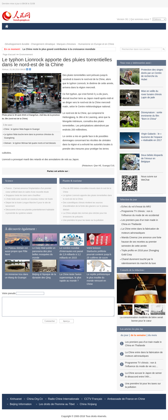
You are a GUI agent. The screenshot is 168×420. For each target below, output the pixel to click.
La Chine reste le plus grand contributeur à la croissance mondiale (58, 49)
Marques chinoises (66, 44)
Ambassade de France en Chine (126, 398)
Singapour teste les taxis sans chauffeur (23, 195)
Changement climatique (43, 44)
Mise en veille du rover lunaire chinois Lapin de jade (151, 94)
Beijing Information (21, 404)
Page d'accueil (9, 54)
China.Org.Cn (35, 398)
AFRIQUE (54, 31)
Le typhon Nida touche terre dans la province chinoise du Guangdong (29, 136)
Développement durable (17, 44)
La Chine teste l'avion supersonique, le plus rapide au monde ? (70, 277)
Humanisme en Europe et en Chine (96, 44)
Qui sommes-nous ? (140, 19)
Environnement (26, 54)
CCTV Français (93, 398)
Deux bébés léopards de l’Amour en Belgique (152, 158)
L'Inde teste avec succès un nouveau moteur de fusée (29, 199)
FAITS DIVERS (100, 31)
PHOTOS (12, 37)
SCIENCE (68, 31)
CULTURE (83, 31)
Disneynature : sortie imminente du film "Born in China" (151, 115)
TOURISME (145, 31)
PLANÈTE (118, 31)
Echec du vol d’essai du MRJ (136, 206)
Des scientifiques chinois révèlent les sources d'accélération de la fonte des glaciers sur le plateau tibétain (85, 206)
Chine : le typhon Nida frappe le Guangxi (22, 129)
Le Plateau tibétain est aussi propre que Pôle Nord (16, 251)
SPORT (132, 31)
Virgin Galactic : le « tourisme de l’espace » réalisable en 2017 (151, 136)
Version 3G (122, 19)
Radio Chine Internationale (63, 398)
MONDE (40, 31)
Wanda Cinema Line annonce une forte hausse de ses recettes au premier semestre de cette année (141, 241)
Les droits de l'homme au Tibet (56, 404)
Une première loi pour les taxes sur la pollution (83, 220)
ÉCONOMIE (25, 31)
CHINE (11, 31)
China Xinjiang (88, 404)
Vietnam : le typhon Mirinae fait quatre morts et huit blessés (30, 143)
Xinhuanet (16, 398)
